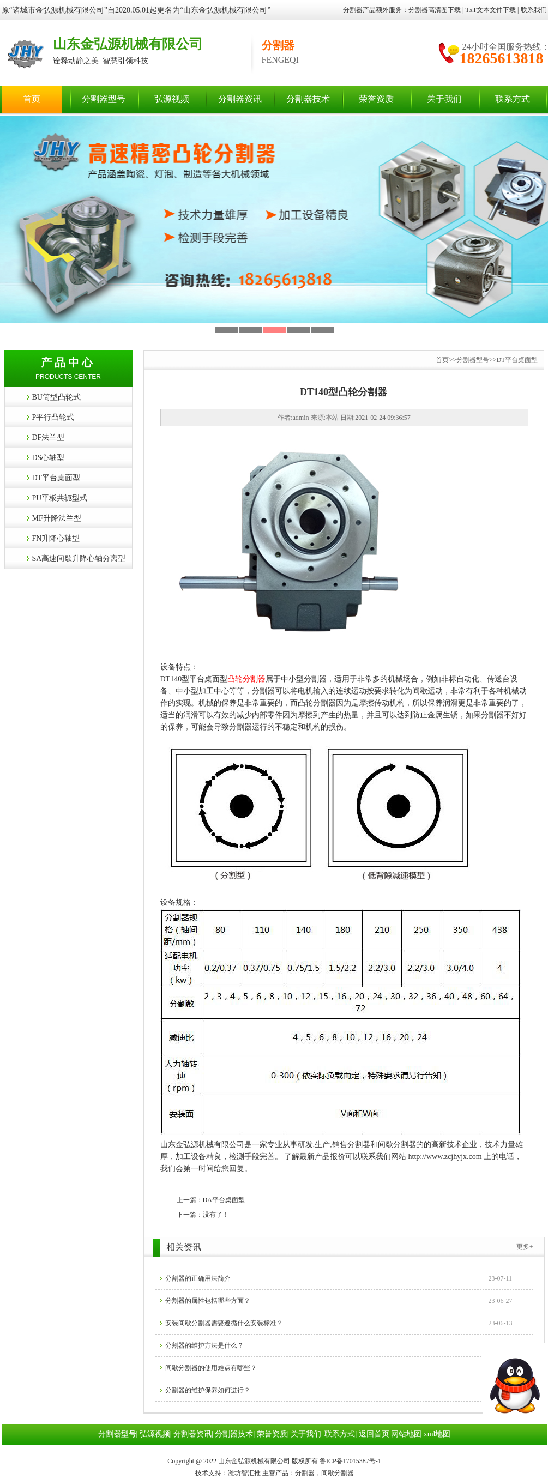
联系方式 (512, 99)
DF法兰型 (48, 437)
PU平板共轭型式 (60, 498)
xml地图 (437, 1434)
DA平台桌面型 (224, 1200)
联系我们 (534, 10)
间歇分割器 (397, 1144)
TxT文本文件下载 (490, 10)
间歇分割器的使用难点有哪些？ (211, 1368)
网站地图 (406, 1434)
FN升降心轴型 (56, 538)
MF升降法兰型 (56, 518)
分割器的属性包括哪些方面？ (207, 1301)
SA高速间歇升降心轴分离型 (79, 558)
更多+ (524, 1247)
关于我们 (444, 99)
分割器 (358, 1144)
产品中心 (68, 363)
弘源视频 (171, 99)
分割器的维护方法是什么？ (204, 1345)
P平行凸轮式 (53, 417)
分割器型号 (103, 99)
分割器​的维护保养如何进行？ (207, 1390)
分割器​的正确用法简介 (198, 1278)
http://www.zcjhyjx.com (445, 1156)
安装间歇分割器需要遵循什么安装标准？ (224, 1323)
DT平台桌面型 (56, 478)
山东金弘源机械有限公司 (128, 44)
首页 (31, 99)
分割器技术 (308, 99)
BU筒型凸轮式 (56, 397)
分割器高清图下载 (434, 10)
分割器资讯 (240, 99)
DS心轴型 (48, 458)
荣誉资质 (376, 99)
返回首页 (374, 1434)
